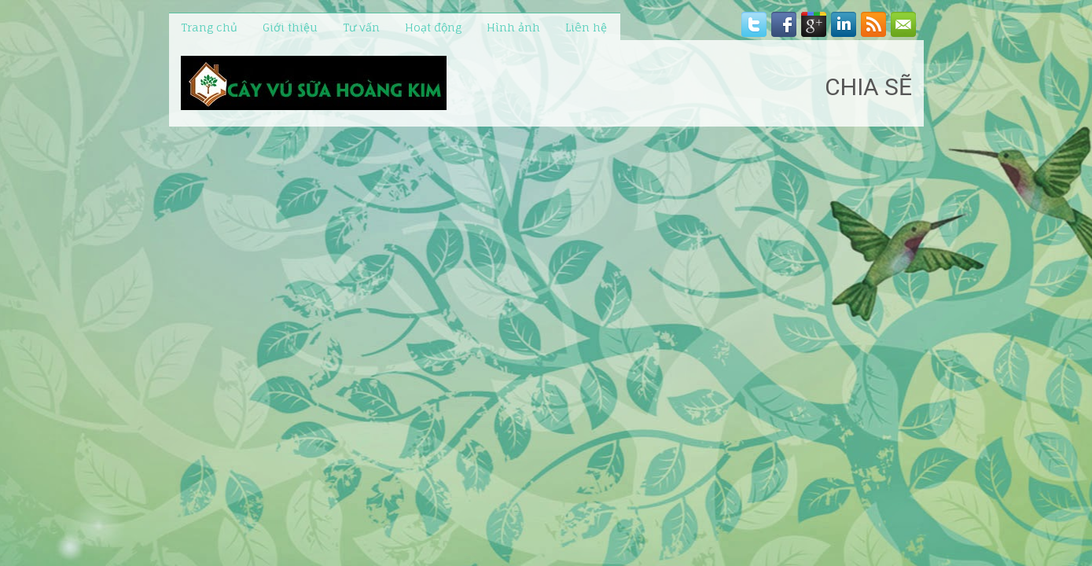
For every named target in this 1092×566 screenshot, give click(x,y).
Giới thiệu (290, 27)
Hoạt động (433, 27)
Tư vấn (361, 27)
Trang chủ (209, 27)
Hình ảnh (513, 27)
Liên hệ (586, 27)
